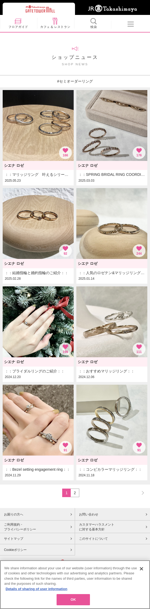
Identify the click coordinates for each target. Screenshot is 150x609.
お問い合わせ (88, 514)
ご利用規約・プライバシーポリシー (20, 527)
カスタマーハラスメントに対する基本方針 (96, 527)
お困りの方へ (13, 514)
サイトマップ (13, 539)
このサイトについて (93, 539)
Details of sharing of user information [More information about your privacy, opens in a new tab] (36, 594)
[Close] (141, 574)
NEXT (140, 493)
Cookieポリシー (15, 550)
